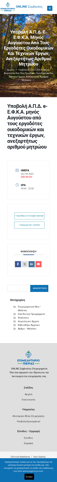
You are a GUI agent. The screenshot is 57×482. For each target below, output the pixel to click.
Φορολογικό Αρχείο (28, 321)
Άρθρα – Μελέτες (27, 328)
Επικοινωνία (28, 399)
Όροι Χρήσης (39, 456)
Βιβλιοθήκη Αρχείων (29, 325)
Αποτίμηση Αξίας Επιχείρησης (28, 416)
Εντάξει (29, 477)
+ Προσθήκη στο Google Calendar (29, 216)
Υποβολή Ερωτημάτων (28, 421)
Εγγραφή (28, 443)
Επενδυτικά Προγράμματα (31, 314)
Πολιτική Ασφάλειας (20, 456)
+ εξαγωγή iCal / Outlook (29, 225)
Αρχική (10, 70)
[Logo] (28, 360)
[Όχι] (53, 472)
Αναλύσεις (23, 317)
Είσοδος (28, 438)
